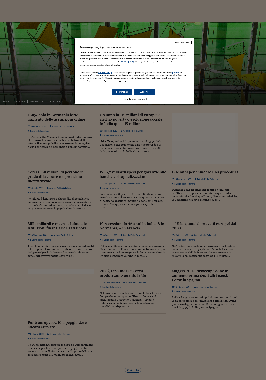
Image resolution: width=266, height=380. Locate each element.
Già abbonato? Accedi (134, 99)
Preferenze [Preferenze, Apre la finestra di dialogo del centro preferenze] (122, 92)
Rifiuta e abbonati (182, 43)
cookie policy (127, 62)
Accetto (144, 92)
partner (176, 72)
